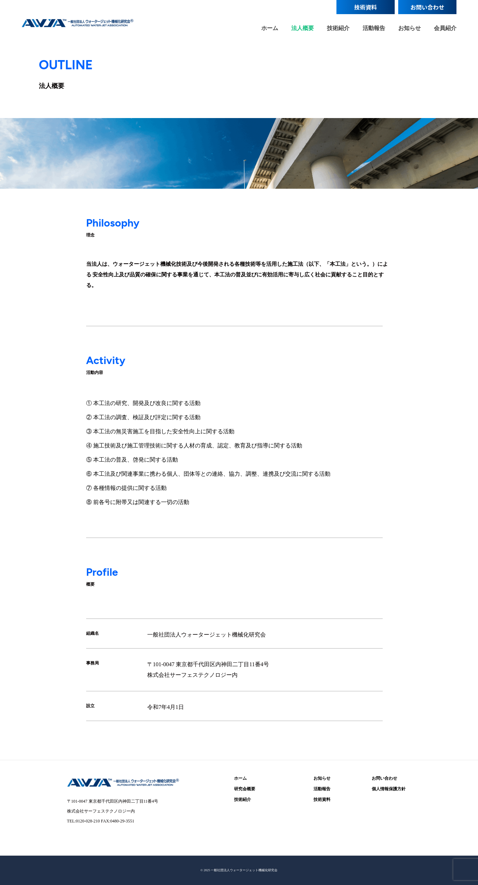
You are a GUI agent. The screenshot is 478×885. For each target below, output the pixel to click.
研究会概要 (244, 788)
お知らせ (409, 27)
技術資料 (365, 7)
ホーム (269, 27)
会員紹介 (445, 27)
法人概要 (302, 27)
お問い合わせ (427, 7)
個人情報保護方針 (389, 788)
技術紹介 (338, 27)
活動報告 (374, 27)
